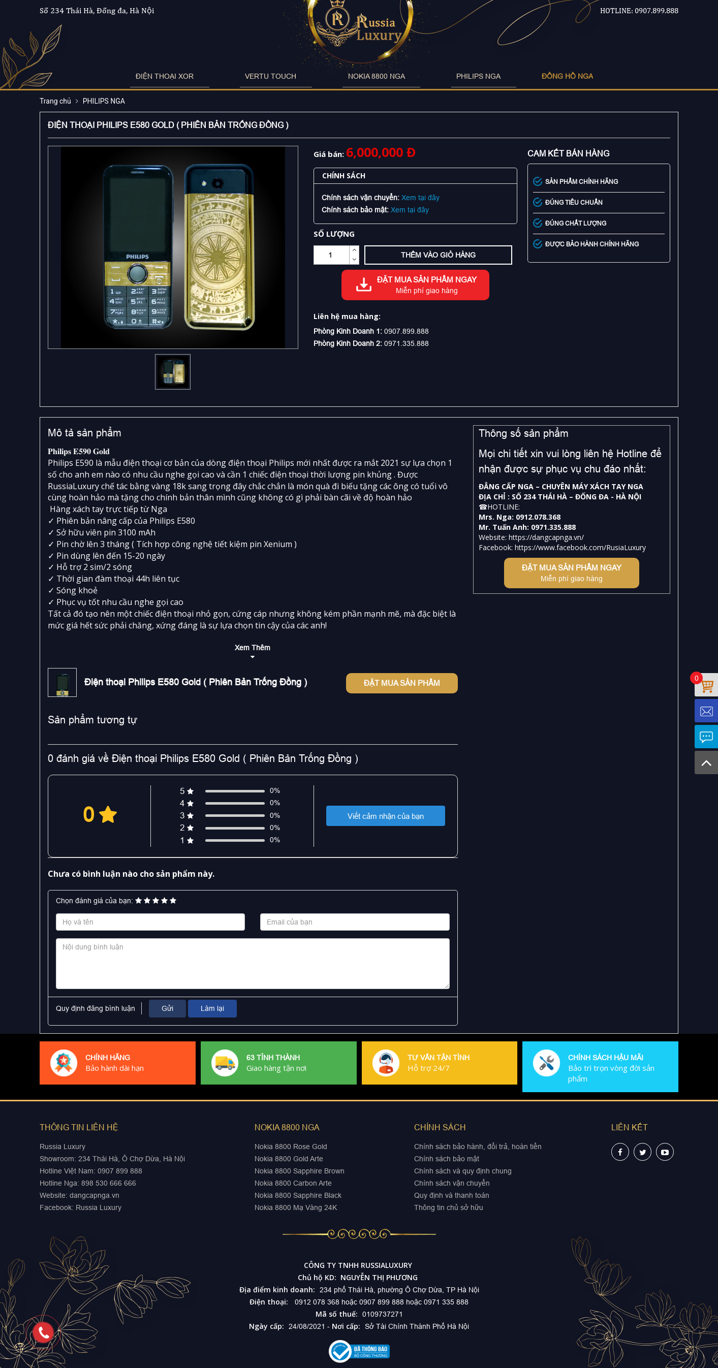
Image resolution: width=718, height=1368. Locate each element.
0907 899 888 (119, 1171)
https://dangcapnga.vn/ (546, 537)
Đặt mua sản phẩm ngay (427, 285)
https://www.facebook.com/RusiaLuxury (580, 547)
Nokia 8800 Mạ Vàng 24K (296, 1207)
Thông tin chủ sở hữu (448, 1207)
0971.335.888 (406, 343)
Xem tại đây (420, 198)
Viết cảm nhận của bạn (386, 816)
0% (275, 790)
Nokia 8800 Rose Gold (291, 1146)
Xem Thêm (252, 648)
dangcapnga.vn (94, 1195)
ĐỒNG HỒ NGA (515, 76)
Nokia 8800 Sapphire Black (298, 1195)
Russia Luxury (98, 1207)
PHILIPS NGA (442, 76)
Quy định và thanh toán (451, 1195)
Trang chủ (55, 101)
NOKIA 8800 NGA (365, 76)
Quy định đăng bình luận (95, 1008)
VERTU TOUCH (286, 76)
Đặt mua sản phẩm (402, 683)
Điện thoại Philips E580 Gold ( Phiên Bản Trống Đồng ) (195, 682)
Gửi (167, 1008)
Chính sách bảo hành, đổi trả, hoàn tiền (478, 1146)
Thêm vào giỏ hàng (438, 255)
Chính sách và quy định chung (463, 1171)
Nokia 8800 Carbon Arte (293, 1183)
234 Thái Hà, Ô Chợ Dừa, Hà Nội (131, 1159)
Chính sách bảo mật (446, 1159)
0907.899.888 (656, 10)
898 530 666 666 (108, 1183)
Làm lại (212, 1008)
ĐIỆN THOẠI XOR (206, 76)
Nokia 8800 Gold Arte (289, 1159)
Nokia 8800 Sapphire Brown (300, 1171)
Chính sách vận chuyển (452, 1183)
